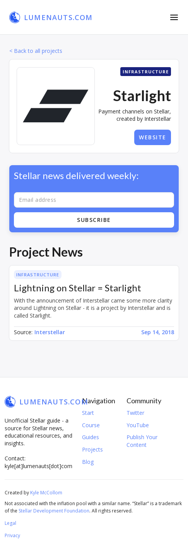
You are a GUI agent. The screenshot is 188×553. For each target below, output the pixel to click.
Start (88, 412)
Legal (10, 523)
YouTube (137, 425)
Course (91, 425)
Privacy (12, 535)
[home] (51, 17)
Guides (90, 437)
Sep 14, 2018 (157, 332)
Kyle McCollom (46, 492)
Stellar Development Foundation (54, 510)
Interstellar (49, 332)
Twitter (135, 412)
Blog (88, 461)
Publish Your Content (141, 440)
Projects (92, 449)
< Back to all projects (35, 50)
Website (152, 137)
